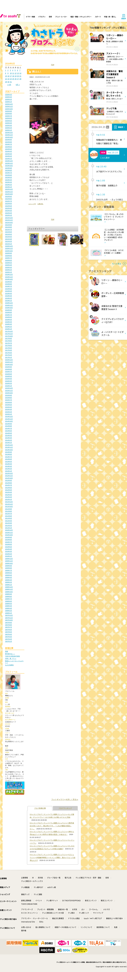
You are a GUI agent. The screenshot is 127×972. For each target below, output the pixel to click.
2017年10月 (9, 336)
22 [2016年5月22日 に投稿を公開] (6, 79)
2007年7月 (8, 627)
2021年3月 (8, 239)
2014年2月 (8, 440)
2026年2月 (8, 99)
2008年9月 (8, 594)
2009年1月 (8, 584)
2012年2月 (8, 497)
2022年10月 (9, 194)
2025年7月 (8, 116)
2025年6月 (8, 118)
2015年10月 (9, 393)
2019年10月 (9, 279)
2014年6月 (8, 431)
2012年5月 (8, 490)
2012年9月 (8, 480)
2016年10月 (9, 364)
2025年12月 (9, 104)
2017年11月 (9, 333)
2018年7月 (8, 315)
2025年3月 (8, 125)
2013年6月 (8, 459)
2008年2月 (8, 610)
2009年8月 (8, 568)
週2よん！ (36, 71)
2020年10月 (9, 251)
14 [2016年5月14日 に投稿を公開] (20, 73)
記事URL (40, 204)
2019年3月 (8, 296)
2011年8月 (8, 511)
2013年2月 (8, 468)
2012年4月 (8, 492)
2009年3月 (8, 580)
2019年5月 (8, 291)
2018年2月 (8, 326)
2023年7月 (8, 172)
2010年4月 (8, 549)
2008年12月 (9, 587)
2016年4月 (8, 378)
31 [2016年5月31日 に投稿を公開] (11, 82)
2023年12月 (9, 161)
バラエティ (42, 16)
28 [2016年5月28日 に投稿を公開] (20, 79)
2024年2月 (8, 156)
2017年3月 (8, 352)
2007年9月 (8, 622)
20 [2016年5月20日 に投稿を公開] (18, 76)
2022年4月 (8, 208)
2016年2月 (8, 383)
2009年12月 (9, 558)
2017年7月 (8, 343)
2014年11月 (9, 419)
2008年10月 (9, 591)
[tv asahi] (11, 17)
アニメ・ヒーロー (61, 16)
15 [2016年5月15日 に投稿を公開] (6, 76)
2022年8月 (8, 199)
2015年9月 (8, 395)
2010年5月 (8, 547)
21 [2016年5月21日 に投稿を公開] (20, 76)
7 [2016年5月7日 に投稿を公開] (19, 70)
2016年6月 (8, 374)
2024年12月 (9, 132)
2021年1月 (8, 244)
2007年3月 (8, 636)
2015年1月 (8, 414)
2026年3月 (8, 97)
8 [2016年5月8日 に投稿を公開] (5, 73)
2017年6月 (8, 345)
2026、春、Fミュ (10, 658)
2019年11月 (9, 277)
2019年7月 (8, 286)
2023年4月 (8, 180)
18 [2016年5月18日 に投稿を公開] (13, 76)
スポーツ (98, 16)
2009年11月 (9, 561)
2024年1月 (8, 158)
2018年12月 (9, 303)
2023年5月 (8, 177)
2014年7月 (8, 428)
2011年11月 (9, 504)
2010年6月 (8, 544)
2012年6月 (8, 487)
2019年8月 (8, 284)
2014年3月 (8, 438)
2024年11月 (9, 135)
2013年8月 (8, 454)
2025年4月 (8, 123)
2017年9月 (8, 338)
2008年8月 (8, 596)
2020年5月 (8, 262)
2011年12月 (9, 501)
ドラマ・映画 (30, 16)
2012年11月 (9, 475)
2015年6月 (8, 402)
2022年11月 (9, 191)
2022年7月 (8, 201)
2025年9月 (8, 111)
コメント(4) (32, 204)
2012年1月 (8, 499)
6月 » (18, 85)
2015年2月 (8, 412)
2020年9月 (8, 253)
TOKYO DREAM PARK (12, 656)
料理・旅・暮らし (110, 16)
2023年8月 (8, 170)
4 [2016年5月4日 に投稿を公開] (12, 70)
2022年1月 (8, 215)
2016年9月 (8, 367)
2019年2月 (8, 298)
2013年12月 (9, 445)
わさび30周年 (9, 665)
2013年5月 (8, 461)
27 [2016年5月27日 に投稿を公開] (18, 79)
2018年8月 (8, 312)
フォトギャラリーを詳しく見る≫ (64, 799)
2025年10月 (9, 109)
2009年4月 (8, 577)
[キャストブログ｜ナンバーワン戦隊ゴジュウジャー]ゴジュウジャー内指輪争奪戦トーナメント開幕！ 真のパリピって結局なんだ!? (52, 857)
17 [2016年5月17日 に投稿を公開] (11, 76)
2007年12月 (9, 615)
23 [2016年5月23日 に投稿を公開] (8, 79)
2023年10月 (9, 165)
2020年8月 (8, 255)
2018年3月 (8, 324)
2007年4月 (8, 634)
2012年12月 (9, 473)
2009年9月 (8, 565)
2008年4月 (8, 606)
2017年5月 (8, 348)
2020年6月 (8, 260)
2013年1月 (8, 471)
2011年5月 (8, 518)
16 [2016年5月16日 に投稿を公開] (8, 76)
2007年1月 (8, 641)
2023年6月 (8, 175)
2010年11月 (9, 532)
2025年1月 (8, 130)
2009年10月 (9, 563)
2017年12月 (9, 331)
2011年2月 (8, 525)
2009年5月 (8, 575)
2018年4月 (8, 322)
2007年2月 (8, 639)
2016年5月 (8, 376)
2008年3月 (8, 608)
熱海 (6, 651)
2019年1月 (8, 300)
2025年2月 (8, 128)
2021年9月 (8, 225)
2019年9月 (8, 281)
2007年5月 (8, 632)
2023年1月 (8, 187)
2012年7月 (8, 485)
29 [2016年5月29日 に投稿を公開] (6, 82)
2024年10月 (9, 137)
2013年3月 (8, 466)
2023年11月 (9, 163)
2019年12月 (9, 274)
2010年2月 (8, 554)
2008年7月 (8, 599)
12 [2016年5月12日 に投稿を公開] (15, 73)
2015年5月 (8, 404)
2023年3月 (8, 182)
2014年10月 (9, 421)
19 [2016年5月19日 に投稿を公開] (15, 76)
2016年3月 (8, 381)
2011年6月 (8, 516)
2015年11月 (9, 390)
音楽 (50, 16)
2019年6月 (8, 289)
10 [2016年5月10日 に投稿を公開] (11, 73)
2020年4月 (8, 265)
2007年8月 (8, 625)
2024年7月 (8, 144)
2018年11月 (9, 305)
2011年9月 (8, 509)
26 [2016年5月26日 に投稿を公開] (15, 79)
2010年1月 (8, 556)
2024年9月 (8, 139)
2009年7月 (8, 570)
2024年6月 (8, 147)
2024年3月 (8, 154)
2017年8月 (8, 341)
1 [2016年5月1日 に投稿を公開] (5, 70)
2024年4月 (8, 151)
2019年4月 (8, 293)
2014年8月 (8, 426)
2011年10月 (9, 506)
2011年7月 (8, 513)
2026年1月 (8, 101)
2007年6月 (8, 629)
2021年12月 (9, 218)
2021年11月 (9, 220)
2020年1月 (8, 272)
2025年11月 (9, 106)
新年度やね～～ (10, 654)
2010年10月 (9, 535)
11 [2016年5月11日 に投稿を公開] (13, 73)
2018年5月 (8, 319)
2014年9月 (8, 423)
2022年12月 (9, 189)
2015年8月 (8, 397)
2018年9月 (8, 310)
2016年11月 (9, 362)
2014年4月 (8, 435)
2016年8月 (8, 369)
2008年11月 (9, 589)
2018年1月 (8, 329)
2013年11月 (9, 447)
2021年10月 (9, 222)
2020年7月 (8, 258)
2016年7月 (8, 371)
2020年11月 (9, 248)
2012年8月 (8, 483)
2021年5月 (8, 234)
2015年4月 (8, 407)
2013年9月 (8, 452)
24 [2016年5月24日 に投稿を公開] (11, 79)
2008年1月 (8, 613)
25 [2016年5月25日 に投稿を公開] (13, 79)
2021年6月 (8, 232)
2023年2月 (8, 184)
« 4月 (9, 85)
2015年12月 (9, 388)
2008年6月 (8, 601)
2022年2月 (8, 213)
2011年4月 (8, 520)
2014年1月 (8, 442)
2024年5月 (8, 149)
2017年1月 (8, 357)
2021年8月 (8, 227)
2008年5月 (8, 603)
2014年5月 (8, 433)
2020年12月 (9, 246)
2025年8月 (8, 113)
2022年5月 (8, 206)
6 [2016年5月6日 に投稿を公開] (17, 70)
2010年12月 (9, 530)
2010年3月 (8, 551)
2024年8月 (8, 142)
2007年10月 (9, 620)
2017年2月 (8, 355)
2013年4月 (8, 464)
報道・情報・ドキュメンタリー (80, 16)
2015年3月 (8, 409)
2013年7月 (8, 457)
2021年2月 (8, 241)
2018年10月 (9, 307)
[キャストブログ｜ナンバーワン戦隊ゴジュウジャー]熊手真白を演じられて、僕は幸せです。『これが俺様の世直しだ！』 (52, 826)
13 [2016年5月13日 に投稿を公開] (18, 73)
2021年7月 (8, 229)
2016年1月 (8, 386)
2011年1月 (8, 528)
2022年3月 (8, 210)
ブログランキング (65, 808)
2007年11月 (9, 618)
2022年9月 (8, 196)
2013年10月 (9, 450)
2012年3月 (8, 494)
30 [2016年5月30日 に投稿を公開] (8, 82)
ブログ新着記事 (40, 808)
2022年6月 (8, 203)
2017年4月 (8, 350)
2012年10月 (9, 478)
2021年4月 (8, 236)
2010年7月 (8, 542)
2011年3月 (8, 523)
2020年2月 (8, 270)
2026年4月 (8, 94)
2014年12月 (9, 416)
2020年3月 (8, 267)
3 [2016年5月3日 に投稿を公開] (10, 70)
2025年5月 (8, 120)
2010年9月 (8, 537)
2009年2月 (8, 582)
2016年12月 (9, 360)
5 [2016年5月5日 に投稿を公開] (15, 70)
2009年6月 (8, 572)
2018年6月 (8, 317)
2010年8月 (8, 539)
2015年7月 (8, 400)
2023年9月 (8, 168)
